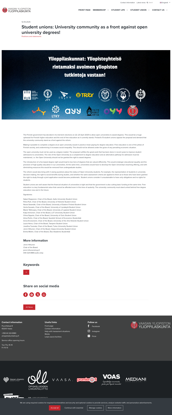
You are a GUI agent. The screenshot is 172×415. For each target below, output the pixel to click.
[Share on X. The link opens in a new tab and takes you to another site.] (38, 295)
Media (47, 334)
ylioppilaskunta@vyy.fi (10, 336)
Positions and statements (31, 36)
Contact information (52, 329)
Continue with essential (74, 408)
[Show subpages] (108, 10)
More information (114, 408)
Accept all (55, 408)
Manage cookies (95, 408)
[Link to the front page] (16, 10)
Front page (49, 326)
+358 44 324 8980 (9, 333)
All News (29, 307)
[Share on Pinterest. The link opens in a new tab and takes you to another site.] (32, 295)
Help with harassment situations (57, 331)
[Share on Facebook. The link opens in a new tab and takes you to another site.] (26, 295)
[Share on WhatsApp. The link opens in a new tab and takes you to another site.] (44, 295)
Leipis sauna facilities (53, 337)
